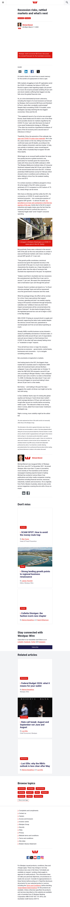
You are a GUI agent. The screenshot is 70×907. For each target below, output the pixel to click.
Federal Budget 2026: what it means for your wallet (35, 684)
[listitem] (35, 677)
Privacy (21, 833)
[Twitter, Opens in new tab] (31, 857)
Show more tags (23, 800)
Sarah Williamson (43, 620)
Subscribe (35, 647)
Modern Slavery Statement (27, 844)
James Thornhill (27, 581)
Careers (21, 816)
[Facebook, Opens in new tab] (28, 857)
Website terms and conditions (29, 835)
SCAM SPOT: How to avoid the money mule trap (34, 533)
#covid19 (30, 792)
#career (23, 608)
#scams (23, 527)
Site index (22, 841)
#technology (38, 796)
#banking (21, 792)
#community (40, 788)
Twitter (33, 642)
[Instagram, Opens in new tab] (42, 858)
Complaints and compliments (28, 810)
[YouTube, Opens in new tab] (35, 857)
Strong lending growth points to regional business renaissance (35, 574)
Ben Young (25, 539)
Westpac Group (24, 824)
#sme (22, 566)
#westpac (31, 788)
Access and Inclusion (26, 819)
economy (20, 18)
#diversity (21, 796)
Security (21, 827)
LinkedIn (20, 642)
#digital (29, 796)
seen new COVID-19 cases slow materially (31, 138)
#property (45, 792)
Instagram (42, 642)
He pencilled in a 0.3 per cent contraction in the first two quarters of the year (35, 203)
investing (27, 18)
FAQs (20, 830)
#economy (24, 678)
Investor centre (24, 822)
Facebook (27, 642)
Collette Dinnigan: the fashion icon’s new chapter (33, 614)
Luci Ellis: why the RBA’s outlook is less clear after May (35, 764)
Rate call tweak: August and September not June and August (34, 725)
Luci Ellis (25, 731)
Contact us (22, 813)
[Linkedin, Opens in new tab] (38, 857)
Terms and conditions (26, 838)
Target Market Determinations (27, 888)
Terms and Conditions (33, 885)
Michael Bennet (27, 25)
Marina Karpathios (28, 620)
